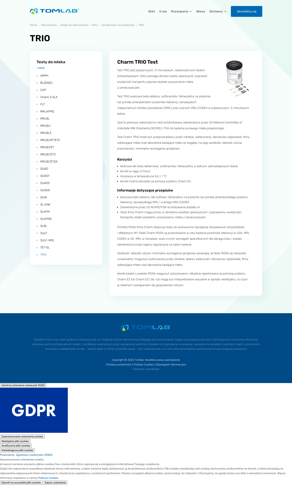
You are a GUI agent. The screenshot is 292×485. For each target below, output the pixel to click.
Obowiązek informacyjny (171, 364)
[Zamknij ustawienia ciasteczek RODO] (23, 385)
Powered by (26, 455)
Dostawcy (216, 11)
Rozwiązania (179, 11)
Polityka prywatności (119, 364)
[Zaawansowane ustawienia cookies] (22, 437)
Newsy (200, 11)
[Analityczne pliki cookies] (16, 446)
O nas (163, 11)
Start (151, 11)
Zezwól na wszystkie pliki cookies (21, 482)
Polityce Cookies (48, 478)
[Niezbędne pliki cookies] (15, 441)
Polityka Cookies (144, 364)
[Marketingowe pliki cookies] (17, 450)
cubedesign (152, 369)
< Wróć (41, 68)
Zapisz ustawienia (55, 482)
